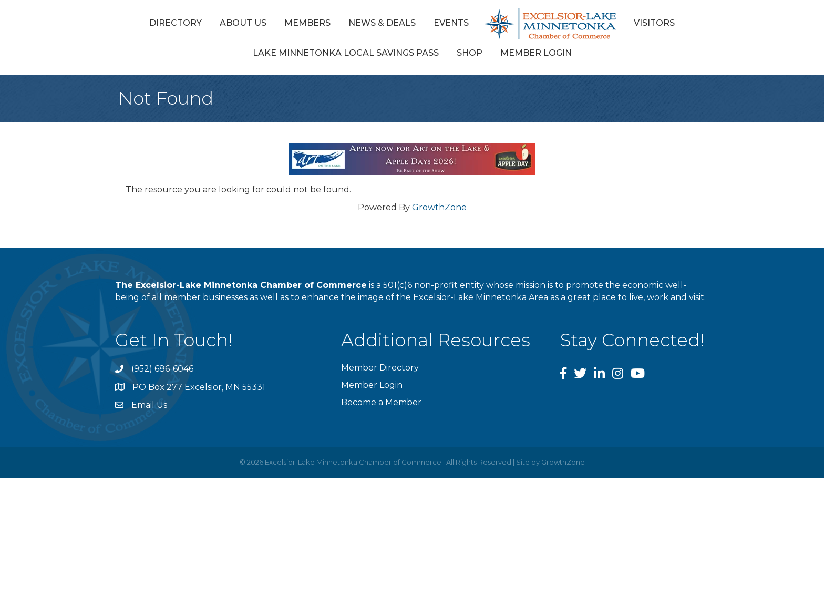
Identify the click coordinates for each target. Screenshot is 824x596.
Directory (175, 23)
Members (307, 23)
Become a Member (381, 402)
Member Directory (380, 368)
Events (451, 23)
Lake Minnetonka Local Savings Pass (346, 53)
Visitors (654, 23)
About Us (243, 23)
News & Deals (382, 23)
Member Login (536, 53)
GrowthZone (439, 207)
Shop (469, 53)
